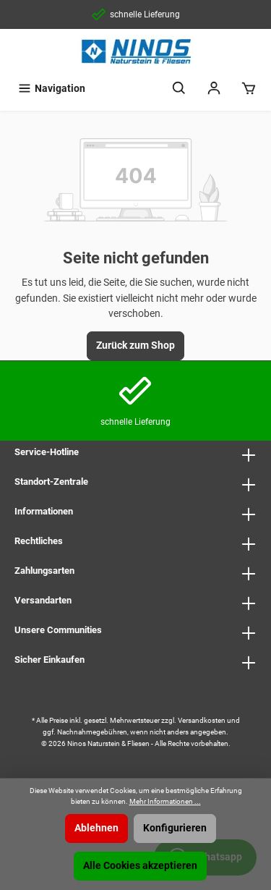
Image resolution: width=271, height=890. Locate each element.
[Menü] (51, 88)
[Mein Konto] (214, 88)
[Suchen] (179, 88)
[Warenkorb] (248, 88)
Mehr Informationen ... (165, 801)
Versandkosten (201, 720)
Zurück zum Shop (135, 345)
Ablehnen (96, 828)
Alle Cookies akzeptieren (140, 866)
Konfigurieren (175, 828)
